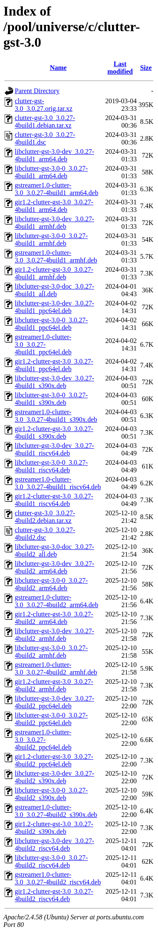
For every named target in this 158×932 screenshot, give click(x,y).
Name (58, 67)
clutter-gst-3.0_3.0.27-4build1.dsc (45, 138)
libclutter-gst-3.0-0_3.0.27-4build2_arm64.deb (51, 584)
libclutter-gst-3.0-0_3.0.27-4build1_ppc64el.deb (51, 323)
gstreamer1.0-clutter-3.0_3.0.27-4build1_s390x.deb (56, 415)
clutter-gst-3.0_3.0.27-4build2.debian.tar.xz (45, 516)
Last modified (120, 67)
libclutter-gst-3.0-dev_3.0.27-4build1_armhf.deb (54, 222)
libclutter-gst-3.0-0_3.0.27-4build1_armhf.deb (51, 239)
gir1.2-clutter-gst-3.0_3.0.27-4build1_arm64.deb (54, 205)
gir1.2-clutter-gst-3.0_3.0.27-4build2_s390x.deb (54, 827)
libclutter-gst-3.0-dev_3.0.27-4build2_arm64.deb (54, 567)
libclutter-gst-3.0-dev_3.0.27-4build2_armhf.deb (54, 634)
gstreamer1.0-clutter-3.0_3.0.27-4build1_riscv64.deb (58, 483)
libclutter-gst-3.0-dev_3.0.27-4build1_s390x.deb (54, 382)
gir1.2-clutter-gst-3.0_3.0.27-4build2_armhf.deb (54, 685)
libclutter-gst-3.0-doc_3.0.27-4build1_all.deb (54, 290)
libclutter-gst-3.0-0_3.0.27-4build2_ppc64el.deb (51, 719)
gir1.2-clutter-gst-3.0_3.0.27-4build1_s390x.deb (54, 432)
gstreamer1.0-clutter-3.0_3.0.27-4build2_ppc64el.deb (43, 739)
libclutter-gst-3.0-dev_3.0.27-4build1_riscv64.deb (54, 449)
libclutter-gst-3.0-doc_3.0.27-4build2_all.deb (54, 550)
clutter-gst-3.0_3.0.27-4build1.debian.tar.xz (45, 121)
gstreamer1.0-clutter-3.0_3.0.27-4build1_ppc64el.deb (43, 344)
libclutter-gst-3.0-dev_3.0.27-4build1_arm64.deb (54, 155)
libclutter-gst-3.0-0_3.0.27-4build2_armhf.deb (51, 651)
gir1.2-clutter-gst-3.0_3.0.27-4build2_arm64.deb (54, 618)
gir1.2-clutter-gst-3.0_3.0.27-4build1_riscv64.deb (54, 500)
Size (146, 67)
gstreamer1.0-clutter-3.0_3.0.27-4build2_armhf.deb (56, 668)
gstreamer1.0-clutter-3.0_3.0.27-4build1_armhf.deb (56, 256)
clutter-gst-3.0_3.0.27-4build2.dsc (45, 533)
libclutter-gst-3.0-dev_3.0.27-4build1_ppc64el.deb (54, 307)
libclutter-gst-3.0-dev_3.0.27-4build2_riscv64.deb (54, 844)
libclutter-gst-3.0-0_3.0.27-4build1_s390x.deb (51, 398)
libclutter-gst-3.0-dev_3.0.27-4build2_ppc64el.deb (54, 702)
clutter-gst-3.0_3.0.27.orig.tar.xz (43, 104)
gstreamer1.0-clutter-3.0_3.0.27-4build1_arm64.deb (56, 189)
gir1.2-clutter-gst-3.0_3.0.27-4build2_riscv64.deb (54, 895)
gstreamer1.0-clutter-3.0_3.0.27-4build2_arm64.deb (56, 601)
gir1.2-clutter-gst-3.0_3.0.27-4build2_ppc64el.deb (54, 760)
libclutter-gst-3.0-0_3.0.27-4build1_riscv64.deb (51, 466)
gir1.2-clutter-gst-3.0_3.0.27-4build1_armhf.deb (54, 273)
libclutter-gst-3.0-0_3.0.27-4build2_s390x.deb (51, 794)
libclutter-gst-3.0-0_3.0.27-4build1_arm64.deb (51, 172)
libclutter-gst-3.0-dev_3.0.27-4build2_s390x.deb (54, 777)
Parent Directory (37, 90)
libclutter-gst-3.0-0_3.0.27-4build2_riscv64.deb (51, 861)
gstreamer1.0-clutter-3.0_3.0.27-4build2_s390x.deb (56, 810)
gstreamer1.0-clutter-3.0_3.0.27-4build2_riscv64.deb (58, 878)
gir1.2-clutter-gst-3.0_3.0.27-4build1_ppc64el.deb (54, 365)
